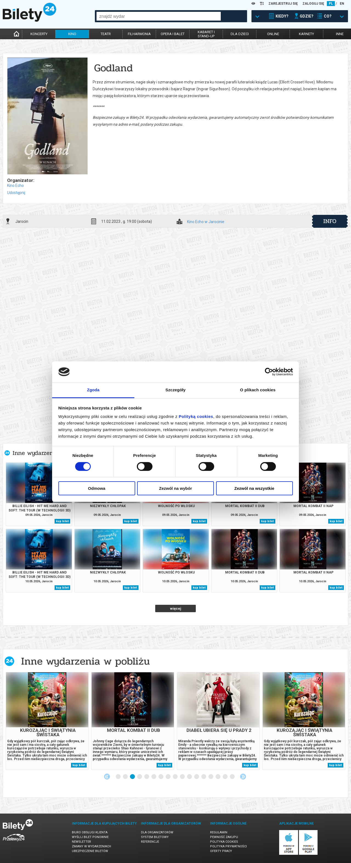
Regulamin (218, 832)
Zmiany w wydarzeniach (91, 846)
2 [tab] (125, 777)
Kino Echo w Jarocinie (205, 222)
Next (243, 777)
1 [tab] (118, 777)
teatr (106, 34)
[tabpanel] (47, 721)
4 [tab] (140, 777)
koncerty (38, 34)
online (273, 34)
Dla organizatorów (157, 832)
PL (331, 3)
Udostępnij (16, 192)
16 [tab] (225, 777)
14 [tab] (211, 777)
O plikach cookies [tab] (257, 389)
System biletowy (155, 837)
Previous (107, 777)
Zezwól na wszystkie (254, 488)
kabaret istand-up (206, 34)
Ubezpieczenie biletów (90, 851)
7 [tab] (161, 777)
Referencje (150, 842)
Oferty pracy (221, 851)
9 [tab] (175, 777)
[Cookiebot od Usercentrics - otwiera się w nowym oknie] (269, 372)
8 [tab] (168, 777)
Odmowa (96, 488)
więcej (175, 608)
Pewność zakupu (224, 837)
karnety (306, 34)
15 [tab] (218, 777)
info (329, 221)
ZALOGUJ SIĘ (313, 3)
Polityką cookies (196, 416)
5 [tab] (147, 777)
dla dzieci (240, 34)
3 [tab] (132, 777)
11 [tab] (190, 777)
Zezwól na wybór (175, 488)
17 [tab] (232, 777)
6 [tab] (154, 777)
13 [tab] (204, 777)
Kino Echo (15, 185)
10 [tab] (182, 777)
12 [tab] (197, 777)
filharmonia (139, 34)
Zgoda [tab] (93, 389)
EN (342, 3)
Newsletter (81, 842)
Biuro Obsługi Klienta (89, 832)
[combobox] (158, 16)
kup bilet (62, 521)
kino (72, 34)
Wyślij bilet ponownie (90, 837)
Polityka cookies (224, 842)
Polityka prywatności (228, 846)
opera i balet (173, 34)
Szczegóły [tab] (175, 389)
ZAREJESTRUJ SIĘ (283, 3)
